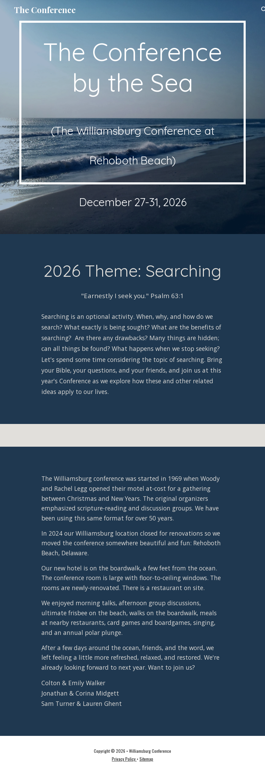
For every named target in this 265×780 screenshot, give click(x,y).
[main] (132, 102)
